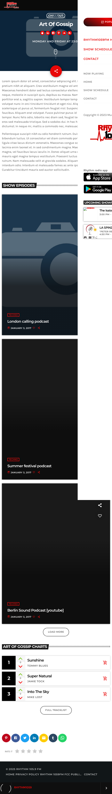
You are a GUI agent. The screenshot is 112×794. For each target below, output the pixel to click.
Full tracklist (56, 710)
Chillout (55, 15)
